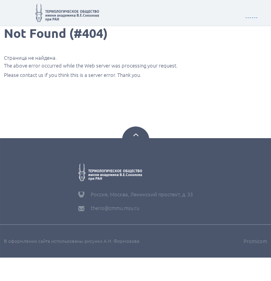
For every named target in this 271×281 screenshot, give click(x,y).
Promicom (255, 241)
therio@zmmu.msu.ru (115, 208)
